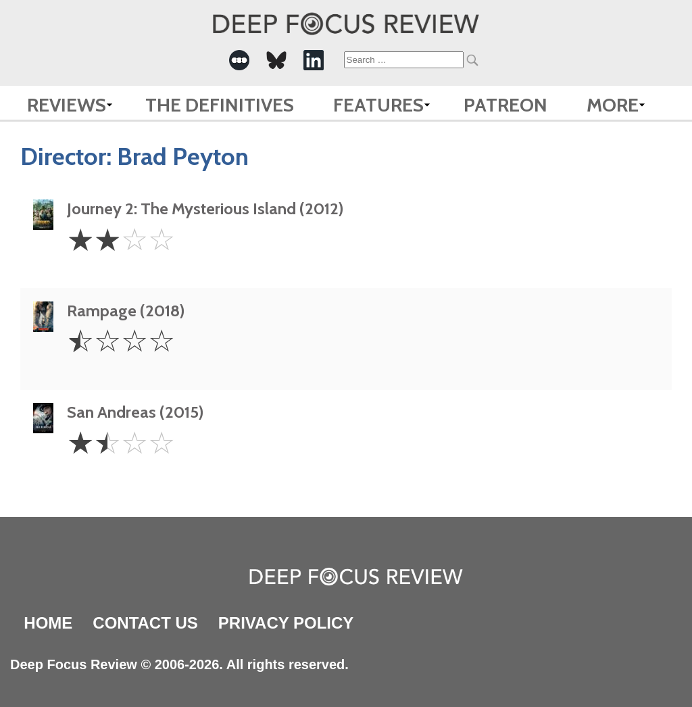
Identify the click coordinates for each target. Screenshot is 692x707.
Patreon (505, 104)
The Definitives (219, 104)
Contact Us (145, 623)
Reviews (66, 104)
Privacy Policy (285, 623)
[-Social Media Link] (239, 60)
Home (48, 623)
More (613, 104)
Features (378, 104)
